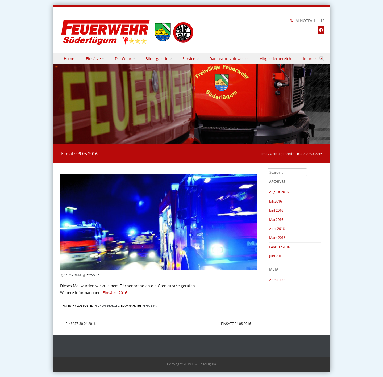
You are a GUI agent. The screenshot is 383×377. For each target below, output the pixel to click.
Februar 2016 (279, 247)
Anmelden (277, 279)
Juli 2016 (275, 201)
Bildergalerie (156, 58)
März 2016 (277, 237)
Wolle (94, 275)
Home (69, 58)
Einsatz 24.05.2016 (238, 323)
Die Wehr (123, 58)
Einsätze (93, 58)
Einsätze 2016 (115, 292)
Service (188, 58)
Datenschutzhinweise (228, 58)
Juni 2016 (276, 210)
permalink (149, 305)
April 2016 (277, 228)
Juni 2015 (276, 256)
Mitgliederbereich (275, 58)
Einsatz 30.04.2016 (79, 323)
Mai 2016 (276, 219)
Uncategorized (281, 154)
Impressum (313, 58)
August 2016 (279, 192)
